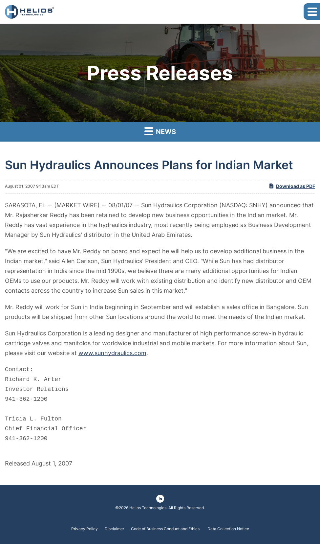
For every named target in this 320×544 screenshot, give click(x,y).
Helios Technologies (147, 507)
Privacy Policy (84, 529)
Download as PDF (291, 186)
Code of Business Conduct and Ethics (166, 529)
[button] (312, 11)
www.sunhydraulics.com (112, 353)
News (160, 130)
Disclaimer (114, 529)
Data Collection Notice (228, 529)
